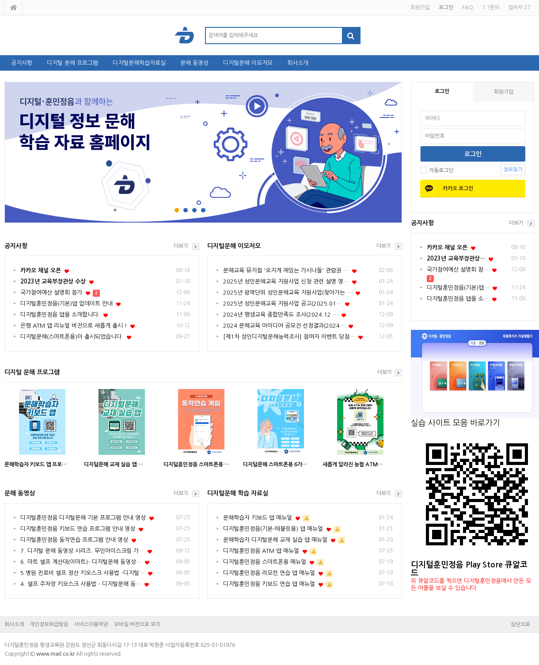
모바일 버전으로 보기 (137, 624)
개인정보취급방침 (49, 624)
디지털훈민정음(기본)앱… (458, 288)
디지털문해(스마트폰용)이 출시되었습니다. (71, 337)
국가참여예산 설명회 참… (458, 269)
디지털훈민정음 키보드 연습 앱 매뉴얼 (269, 584)
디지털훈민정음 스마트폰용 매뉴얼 (264, 562)
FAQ (467, 7)
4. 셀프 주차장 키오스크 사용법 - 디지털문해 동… (80, 584)
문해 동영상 (194, 63)
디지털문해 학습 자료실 (237, 493)
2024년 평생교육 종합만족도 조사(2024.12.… (280, 314)
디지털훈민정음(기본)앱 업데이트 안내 (66, 303)
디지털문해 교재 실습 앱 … (113, 464)
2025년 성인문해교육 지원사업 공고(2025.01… (282, 303)
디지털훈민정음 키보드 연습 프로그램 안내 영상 (77, 529)
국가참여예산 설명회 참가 (51, 292)
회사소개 (297, 63)
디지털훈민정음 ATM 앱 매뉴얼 (261, 551)
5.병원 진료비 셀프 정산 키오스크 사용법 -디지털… (82, 573)
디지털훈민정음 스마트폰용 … (196, 464)
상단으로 (520, 624)
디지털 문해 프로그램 (72, 63)
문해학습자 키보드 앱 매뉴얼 (257, 518)
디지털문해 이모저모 (248, 63)
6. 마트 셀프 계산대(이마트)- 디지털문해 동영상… (80, 562)
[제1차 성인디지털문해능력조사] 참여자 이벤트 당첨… (289, 337)
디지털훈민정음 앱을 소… (458, 299)
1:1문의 (490, 7)
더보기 (516, 223)
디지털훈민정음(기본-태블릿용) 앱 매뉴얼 (273, 529)
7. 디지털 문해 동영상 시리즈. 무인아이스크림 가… (82, 551)
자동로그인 (436, 170)
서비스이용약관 (91, 624)
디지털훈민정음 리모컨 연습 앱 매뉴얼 (269, 573)
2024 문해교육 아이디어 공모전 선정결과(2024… (284, 326)
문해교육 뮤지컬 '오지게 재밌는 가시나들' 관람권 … (286, 270)
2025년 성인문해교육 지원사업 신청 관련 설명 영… (286, 281)
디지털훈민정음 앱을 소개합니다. (60, 314)
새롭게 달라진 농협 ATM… (353, 464)
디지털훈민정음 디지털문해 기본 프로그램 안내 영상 (83, 518)
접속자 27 (519, 7)
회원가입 (420, 7)
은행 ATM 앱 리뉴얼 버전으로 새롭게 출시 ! (73, 326)
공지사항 (21, 63)
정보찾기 (513, 169)
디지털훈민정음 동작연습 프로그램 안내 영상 (74, 540)
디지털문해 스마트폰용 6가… (275, 464)
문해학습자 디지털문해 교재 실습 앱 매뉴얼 (275, 540)
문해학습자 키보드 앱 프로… (35, 464)
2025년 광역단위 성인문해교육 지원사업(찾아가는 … (287, 292)
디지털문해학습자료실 (139, 63)
